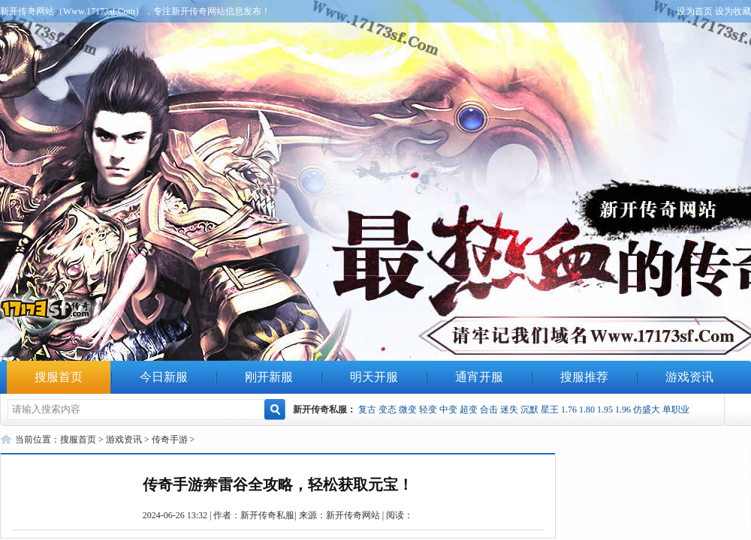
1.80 (587, 409)
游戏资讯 (689, 376)
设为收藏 (733, 11)
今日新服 (164, 376)
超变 (469, 409)
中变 (448, 409)
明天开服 (374, 376)
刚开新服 (269, 376)
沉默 (529, 409)
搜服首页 (59, 376)
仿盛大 (646, 409)
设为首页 (695, 11)
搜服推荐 (584, 376)
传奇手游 (170, 439)
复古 (367, 409)
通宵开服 (479, 376)
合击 (489, 409)
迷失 (509, 409)
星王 (550, 409)
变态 (388, 409)
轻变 (428, 409)
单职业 (675, 409)
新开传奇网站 (353, 515)
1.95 (605, 409)
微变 (408, 409)
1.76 (569, 409)
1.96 (623, 409)
